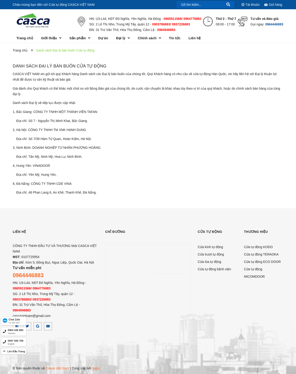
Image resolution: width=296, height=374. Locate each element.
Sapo (96, 368)
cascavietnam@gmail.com (32, 316)
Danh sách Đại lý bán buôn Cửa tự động (59, 66)
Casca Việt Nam (57, 368)
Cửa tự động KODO (258, 247)
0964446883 (274, 24)
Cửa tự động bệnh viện (214, 269)
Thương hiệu (256, 232)
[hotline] (13, 331)
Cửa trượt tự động (211, 254)
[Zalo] (13, 320)
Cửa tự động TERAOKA (261, 254)
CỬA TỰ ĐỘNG (210, 232)
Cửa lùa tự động (209, 262)
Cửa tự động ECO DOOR (262, 262)
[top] (13, 351)
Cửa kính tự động (210, 247)
